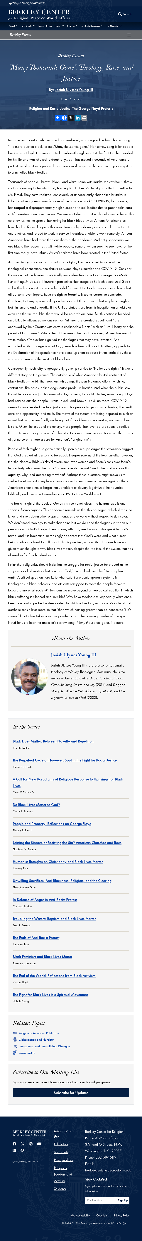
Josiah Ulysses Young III (74, 89)
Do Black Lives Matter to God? (36, 804)
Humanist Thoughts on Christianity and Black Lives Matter (58, 861)
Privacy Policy (121, 1215)
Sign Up (123, 1200)
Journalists (61, 1152)
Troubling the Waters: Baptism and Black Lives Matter (54, 918)
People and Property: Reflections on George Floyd (52, 823)
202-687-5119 (106, 1157)
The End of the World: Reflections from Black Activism (54, 975)
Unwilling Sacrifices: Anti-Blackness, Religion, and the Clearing (62, 880)
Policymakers (63, 1159)
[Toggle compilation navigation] (129, 35)
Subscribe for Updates (71, 1092)
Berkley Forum (20, 35)
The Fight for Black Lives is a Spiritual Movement (50, 994)
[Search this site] (125, 14)
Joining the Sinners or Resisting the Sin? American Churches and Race (67, 842)
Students (60, 1188)
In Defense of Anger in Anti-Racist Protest (45, 899)
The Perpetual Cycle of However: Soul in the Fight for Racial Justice (65, 760)
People (41, 25)
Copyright (101, 1215)
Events (49, 25)
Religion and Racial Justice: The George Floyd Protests (71, 108)
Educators (61, 1144)
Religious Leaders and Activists (63, 1174)
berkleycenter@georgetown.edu (108, 1170)
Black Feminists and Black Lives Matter (42, 956)
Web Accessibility (80, 1215)
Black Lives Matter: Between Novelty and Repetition (53, 741)
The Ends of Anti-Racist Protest (36, 937)
